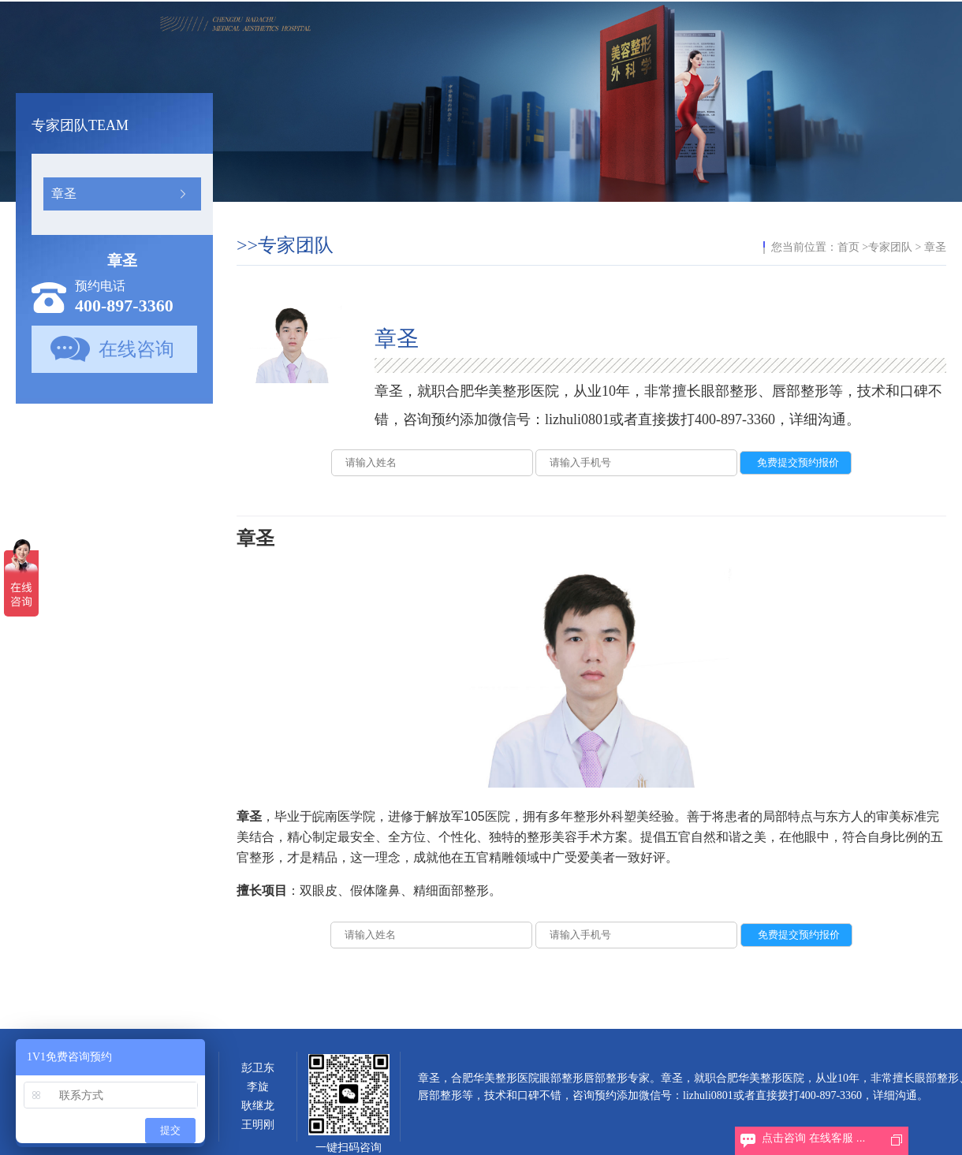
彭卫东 (257, 1068)
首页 (848, 247)
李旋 (258, 1087)
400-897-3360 (124, 305)
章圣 (63, 193)
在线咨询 (136, 349)
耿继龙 (257, 1106)
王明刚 (257, 1125)
